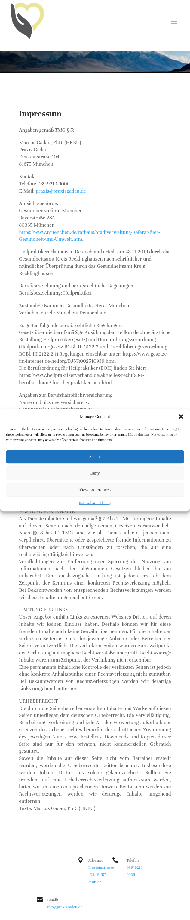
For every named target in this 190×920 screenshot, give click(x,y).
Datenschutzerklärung (95, 503)
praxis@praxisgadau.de (61, 191)
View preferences (95, 489)
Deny (95, 473)
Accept (95, 456)
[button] (181, 417)
